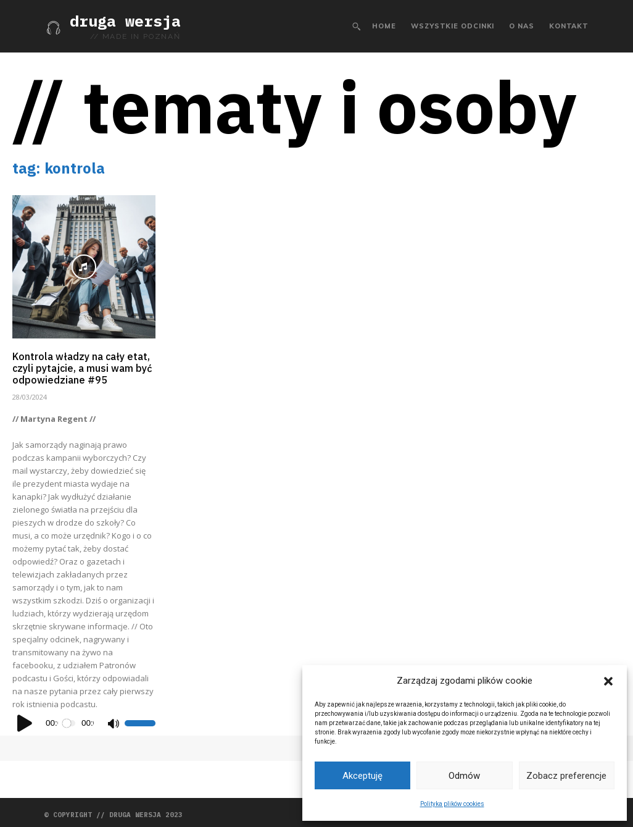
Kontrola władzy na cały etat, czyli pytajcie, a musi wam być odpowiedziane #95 (81, 366)
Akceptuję (362, 775)
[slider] (69, 718)
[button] (608, 681)
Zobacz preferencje (566, 775)
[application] (83, 718)
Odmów (464, 775)
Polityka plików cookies (452, 803)
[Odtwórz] (25, 718)
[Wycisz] (113, 718)
